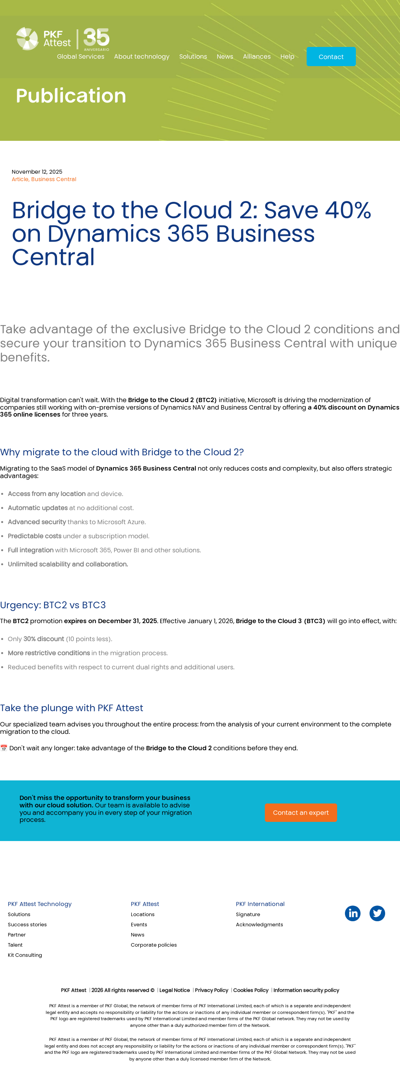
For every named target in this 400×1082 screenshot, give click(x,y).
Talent (15, 945)
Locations (143, 914)
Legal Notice (174, 990)
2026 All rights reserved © (122, 990)
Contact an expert (301, 812)
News (225, 56)
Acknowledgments (259, 925)
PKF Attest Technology (39, 904)
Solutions (193, 56)
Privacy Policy (211, 990)
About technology (142, 56)
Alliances (257, 56)
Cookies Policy (250, 990)
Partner (17, 935)
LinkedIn (353, 913)
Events (139, 925)
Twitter (377, 913)
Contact (331, 57)
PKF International (260, 904)
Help (287, 56)
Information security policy (306, 990)
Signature (248, 914)
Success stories (27, 925)
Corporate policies (154, 945)
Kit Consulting (25, 955)
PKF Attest (145, 904)
